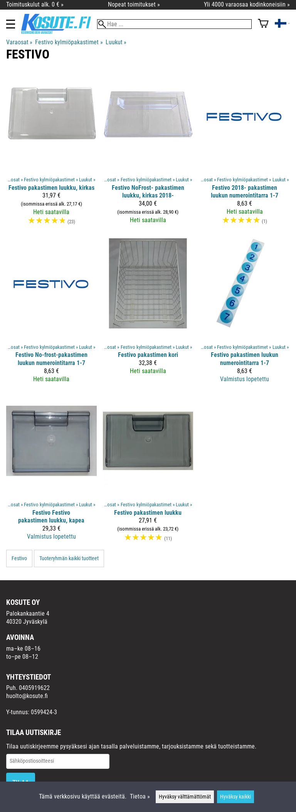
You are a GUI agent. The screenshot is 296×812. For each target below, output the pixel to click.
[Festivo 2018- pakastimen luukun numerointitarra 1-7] (244, 151)
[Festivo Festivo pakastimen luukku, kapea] (51, 472)
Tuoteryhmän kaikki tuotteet (69, 558)
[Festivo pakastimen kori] (148, 314)
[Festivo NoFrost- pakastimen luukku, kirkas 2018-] (148, 151)
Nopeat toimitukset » (134, 4)
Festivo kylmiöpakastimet (69, 42)
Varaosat (19, 42)
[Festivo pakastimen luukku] (148, 472)
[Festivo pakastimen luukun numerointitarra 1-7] (244, 314)
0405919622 (34, 687)
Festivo (19, 558)
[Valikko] (10, 24)
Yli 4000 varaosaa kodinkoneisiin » (247, 4)
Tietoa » (140, 796)
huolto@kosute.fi (27, 696)
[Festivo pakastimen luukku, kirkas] (51, 151)
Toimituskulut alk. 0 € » (35, 4)
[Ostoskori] (263, 24)
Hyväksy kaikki (235, 797)
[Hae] (174, 24)
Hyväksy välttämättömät (185, 797)
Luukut (116, 42)
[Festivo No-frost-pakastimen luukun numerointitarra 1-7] (51, 314)
